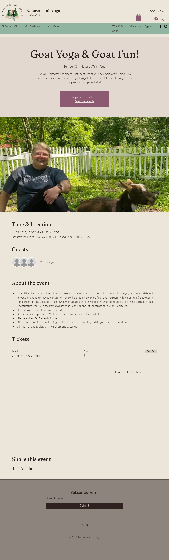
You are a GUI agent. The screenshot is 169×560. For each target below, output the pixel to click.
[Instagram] (165, 26)
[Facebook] (160, 26)
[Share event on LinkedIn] (30, 468)
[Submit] (84, 506)
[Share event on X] (22, 468)
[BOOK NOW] (157, 11)
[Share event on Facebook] (13, 468)
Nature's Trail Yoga (43, 10)
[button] (139, 17)
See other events (84, 101)
